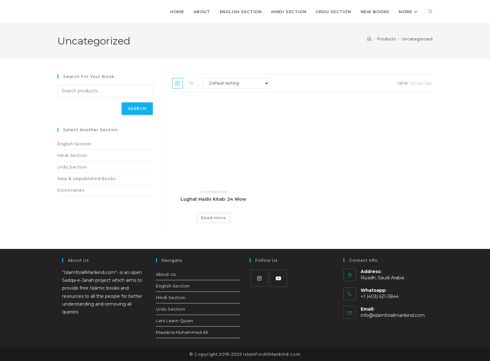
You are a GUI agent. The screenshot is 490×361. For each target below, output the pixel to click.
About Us (166, 274)
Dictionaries (71, 190)
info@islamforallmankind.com (393, 315)
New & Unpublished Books (87, 178)
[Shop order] (236, 83)
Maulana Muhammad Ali (182, 332)
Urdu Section (72, 166)
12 (412, 83)
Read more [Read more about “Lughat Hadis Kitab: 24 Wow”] (213, 217)
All (428, 83)
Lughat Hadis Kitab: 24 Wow (213, 199)
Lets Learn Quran (174, 320)
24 (420, 83)
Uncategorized (417, 38)
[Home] (369, 38)
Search (137, 108)
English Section (74, 143)
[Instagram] (259, 278)
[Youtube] (278, 278)
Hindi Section (72, 155)
